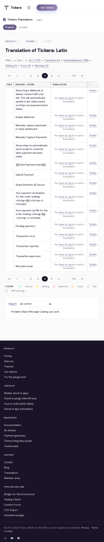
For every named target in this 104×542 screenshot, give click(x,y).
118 (74, 75)
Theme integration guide (18, 441)
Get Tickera (47, 7)
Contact (8, 462)
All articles (10, 430)
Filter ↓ (9, 60)
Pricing (8, 356)
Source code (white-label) (18, 403)
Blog (6, 467)
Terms (94, 527)
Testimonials (11, 446)
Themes (9, 366)
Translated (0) (52, 60)
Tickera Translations (20, 19)
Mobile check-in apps (16, 393)
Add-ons (9, 361)
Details (93, 90)
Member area (12, 478)
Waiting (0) (11, 65)
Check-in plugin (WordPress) (20, 398)
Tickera (30, 41)
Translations (11, 473)
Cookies (8, 531)
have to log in (66, 98)
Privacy (85, 527)
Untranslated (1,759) (75, 60)
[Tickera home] (12, 7)
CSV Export (11, 510)
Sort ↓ (20, 60)
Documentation (12, 425)
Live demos (10, 371)
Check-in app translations (18, 409)
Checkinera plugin (14, 515)
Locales (23, 27)
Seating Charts (12, 499)
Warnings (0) (41, 65)
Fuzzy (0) (26, 65)
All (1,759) (34, 60)
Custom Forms (12, 504)
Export (13, 303)
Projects (9, 27)
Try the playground (15, 377)
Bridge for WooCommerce (19, 494)
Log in (39, 19)
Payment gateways (15, 435)
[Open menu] (29, 7)
